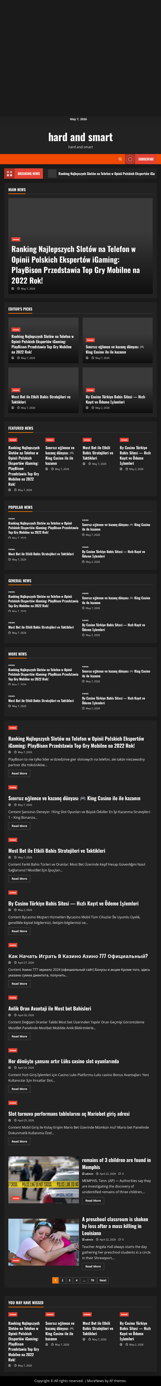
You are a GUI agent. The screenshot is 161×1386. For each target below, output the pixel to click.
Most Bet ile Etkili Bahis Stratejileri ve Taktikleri (40, 399)
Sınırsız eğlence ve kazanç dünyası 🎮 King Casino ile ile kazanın (115, 349)
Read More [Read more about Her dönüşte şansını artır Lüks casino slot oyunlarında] (21, 1089)
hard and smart (80, 136)
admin (89, 1174)
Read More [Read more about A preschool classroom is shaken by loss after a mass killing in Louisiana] (94, 1267)
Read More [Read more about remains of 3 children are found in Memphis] (94, 1201)
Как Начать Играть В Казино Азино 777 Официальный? (78, 955)
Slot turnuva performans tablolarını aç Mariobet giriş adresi (69, 1113)
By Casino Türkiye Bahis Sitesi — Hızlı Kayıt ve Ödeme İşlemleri (115, 399)
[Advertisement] (80, 29)
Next (103, 1280)
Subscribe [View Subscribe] (139, 159)
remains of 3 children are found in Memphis (43, 1179)
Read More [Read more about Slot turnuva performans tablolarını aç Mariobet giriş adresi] (21, 1142)
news (16, 239)
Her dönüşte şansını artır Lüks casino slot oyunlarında (63, 1061)
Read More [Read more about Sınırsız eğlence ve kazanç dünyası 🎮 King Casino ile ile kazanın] (21, 826)
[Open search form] (120, 159)
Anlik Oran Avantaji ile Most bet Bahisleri (49, 1008)
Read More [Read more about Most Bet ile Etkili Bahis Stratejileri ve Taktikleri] (21, 879)
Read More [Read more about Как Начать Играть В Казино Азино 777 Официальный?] (21, 984)
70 (92, 1280)
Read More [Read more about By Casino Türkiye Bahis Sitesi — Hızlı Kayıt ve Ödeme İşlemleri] (21, 932)
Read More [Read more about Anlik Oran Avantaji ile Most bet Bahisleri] (21, 1037)
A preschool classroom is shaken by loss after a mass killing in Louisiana (43, 1242)
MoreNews (95, 1381)
